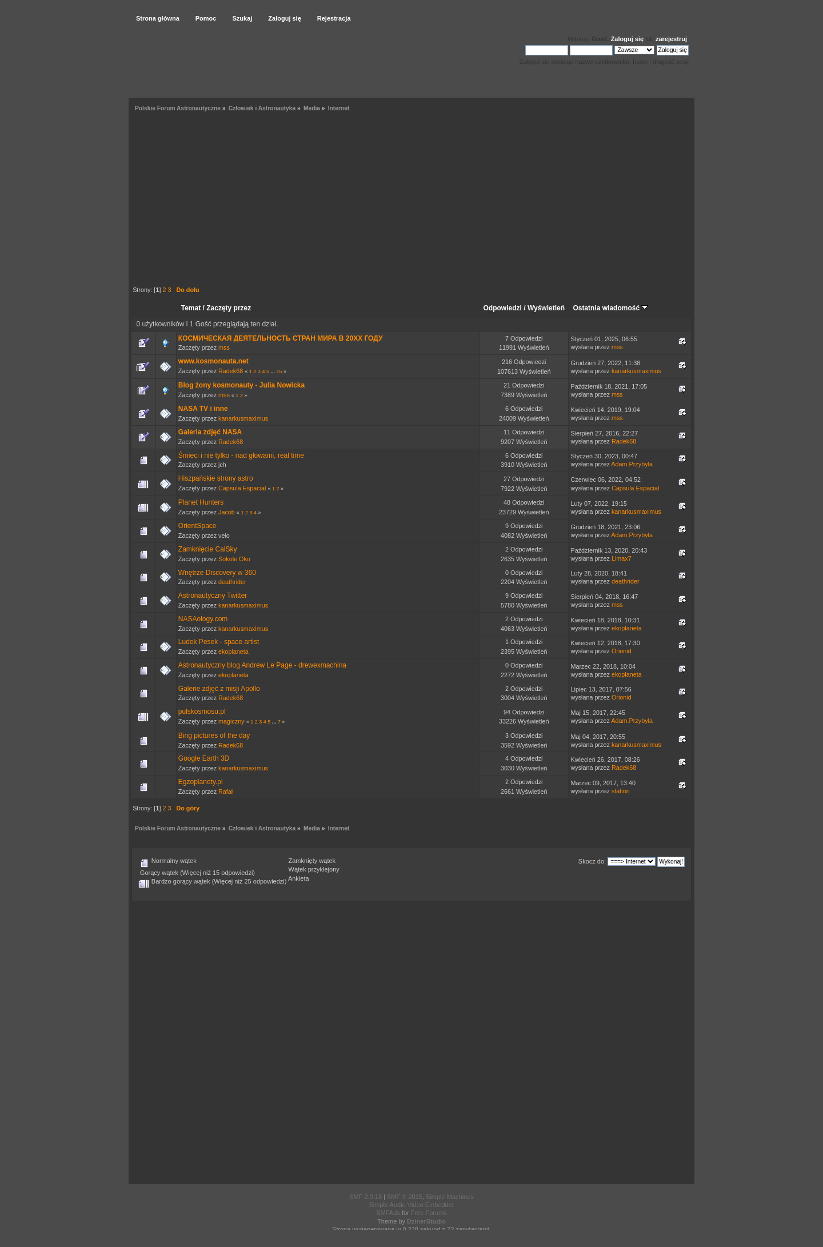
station (621, 791)
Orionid (622, 651)
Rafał (225, 791)
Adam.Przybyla (632, 464)
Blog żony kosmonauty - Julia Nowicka (241, 385)
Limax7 (622, 558)
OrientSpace (197, 526)
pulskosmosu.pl (202, 712)
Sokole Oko (234, 558)
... (273, 371)
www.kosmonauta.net (213, 361)
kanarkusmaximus (636, 370)
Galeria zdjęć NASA (210, 432)
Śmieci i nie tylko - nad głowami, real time (241, 455)
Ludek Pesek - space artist (218, 642)
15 (279, 371)
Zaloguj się (627, 38)
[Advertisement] (411, 201)
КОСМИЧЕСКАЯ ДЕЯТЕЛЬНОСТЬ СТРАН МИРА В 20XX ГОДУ (280, 338)
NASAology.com (202, 619)
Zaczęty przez (228, 308)
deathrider (232, 581)
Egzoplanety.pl (200, 782)
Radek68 (230, 370)
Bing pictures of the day (214, 736)
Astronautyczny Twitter (212, 595)
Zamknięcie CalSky (207, 549)
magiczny (231, 721)
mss (224, 347)
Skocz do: (592, 861)
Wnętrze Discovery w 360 (217, 573)
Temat (191, 308)
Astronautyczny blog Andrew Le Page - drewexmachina (262, 665)
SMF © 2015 (404, 1196)
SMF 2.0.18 (365, 1196)
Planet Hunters (200, 502)
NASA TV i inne (203, 409)
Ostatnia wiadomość (610, 308)
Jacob (226, 512)
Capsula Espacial (242, 488)
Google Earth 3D (203, 758)
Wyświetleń (546, 308)
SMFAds (388, 1212)
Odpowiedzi (503, 308)
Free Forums (429, 1212)
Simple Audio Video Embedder (411, 1204)
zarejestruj (671, 38)
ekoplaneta (627, 628)
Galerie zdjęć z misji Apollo (219, 689)
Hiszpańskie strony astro (215, 478)
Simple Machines (450, 1196)
